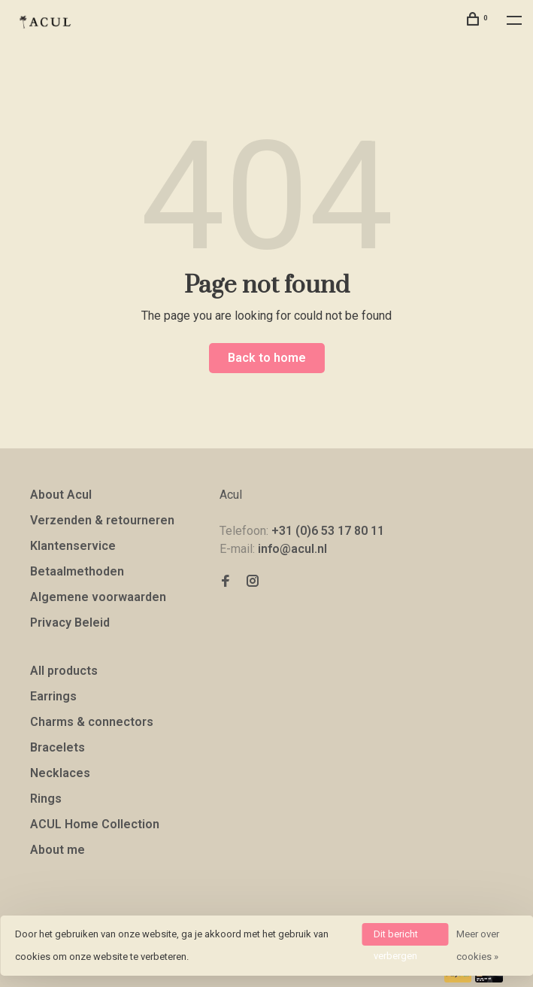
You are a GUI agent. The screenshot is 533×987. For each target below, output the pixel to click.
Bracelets (57, 747)
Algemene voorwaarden (98, 597)
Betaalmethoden (77, 571)
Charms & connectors (91, 722)
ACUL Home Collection (94, 824)
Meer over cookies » (477, 945)
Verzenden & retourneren (102, 520)
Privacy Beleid (70, 622)
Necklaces (60, 773)
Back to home (267, 358)
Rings (46, 798)
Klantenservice (73, 546)
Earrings (53, 696)
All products (64, 671)
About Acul (61, 494)
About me (57, 850)
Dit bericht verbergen (396, 937)
